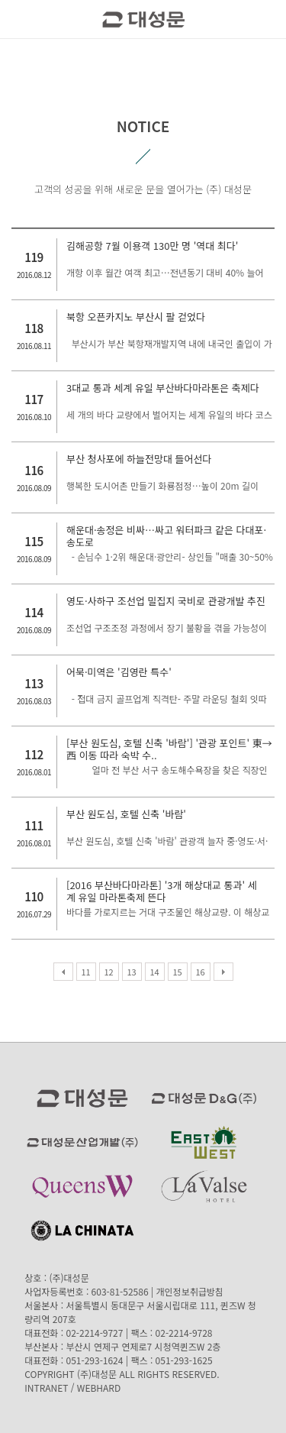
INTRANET (46, 1387)
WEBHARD (99, 1387)
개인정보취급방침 (189, 1291)
